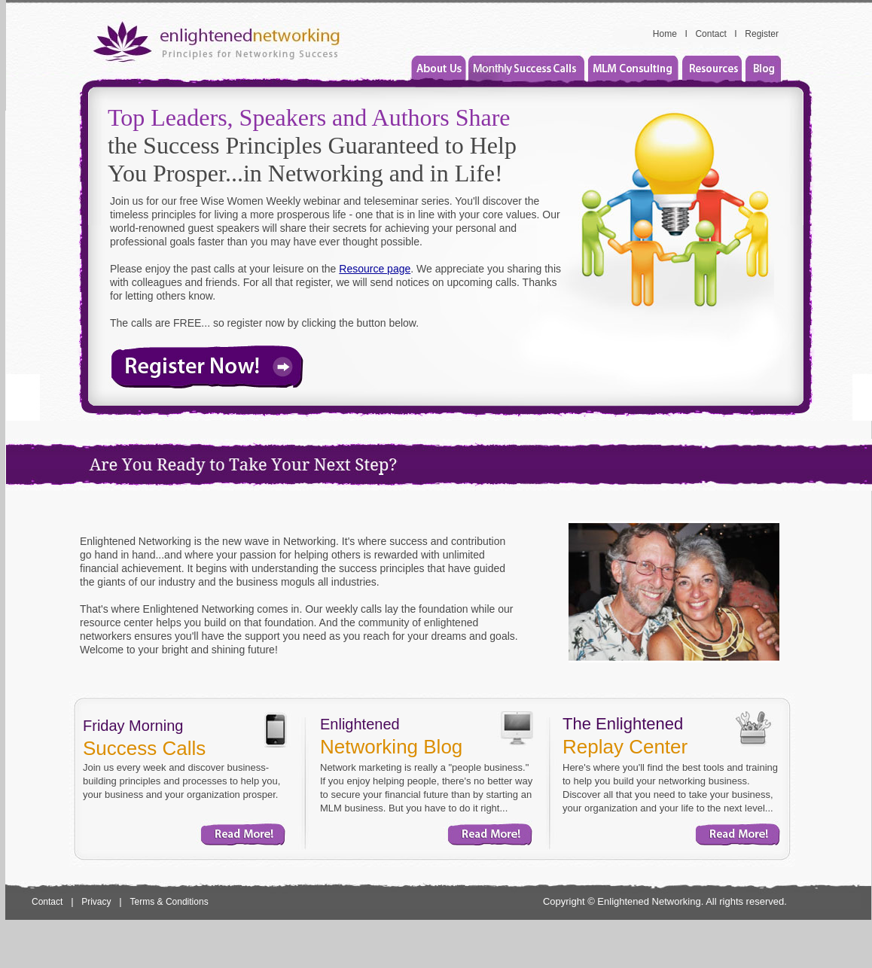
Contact (710, 34)
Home (665, 34)
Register (762, 34)
